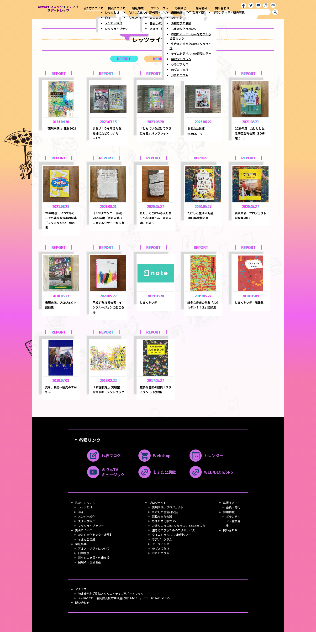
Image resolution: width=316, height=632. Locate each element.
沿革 (81, 512)
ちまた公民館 (157, 472)
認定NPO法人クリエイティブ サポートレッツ (58, 8)
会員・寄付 (233, 507)
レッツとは (85, 507)
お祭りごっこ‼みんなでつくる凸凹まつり (178, 525)
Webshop (154, 455)
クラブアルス (160, 544)
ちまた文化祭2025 (164, 521)
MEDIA (158, 58)
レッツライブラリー (91, 525)
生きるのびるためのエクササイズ (173, 530)
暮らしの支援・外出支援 (94, 557)
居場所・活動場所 (89, 562)
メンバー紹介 (86, 516)
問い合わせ (222, 8)
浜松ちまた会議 (162, 516)
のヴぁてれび (160, 548)
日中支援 (84, 553)
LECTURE (192, 58)
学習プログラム (162, 539)
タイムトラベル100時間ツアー (171, 535)
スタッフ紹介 (86, 521)
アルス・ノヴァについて (94, 548)
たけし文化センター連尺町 (95, 535)
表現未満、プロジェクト (168, 507)
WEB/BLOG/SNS (211, 472)
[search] (255, 12)
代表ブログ (104, 455)
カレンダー (206, 455)
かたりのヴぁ (160, 553)
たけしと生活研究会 (165, 512)
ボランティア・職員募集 (233, 521)
